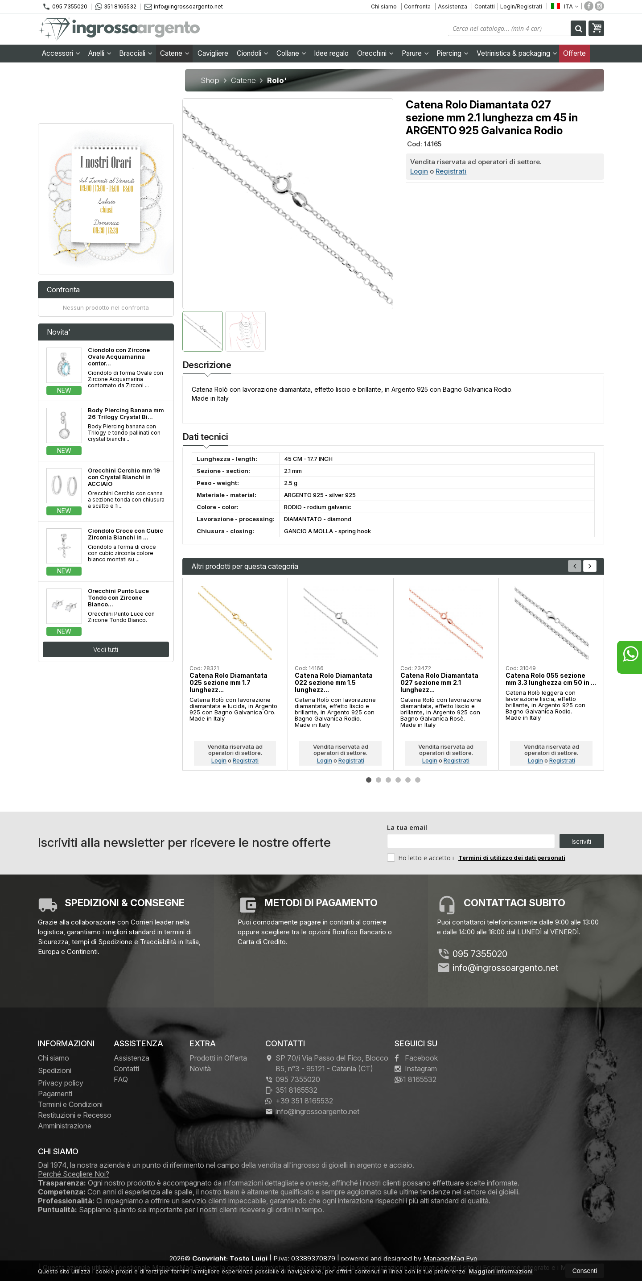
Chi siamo (384, 6)
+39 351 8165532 (299, 1100)
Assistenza (452, 6)
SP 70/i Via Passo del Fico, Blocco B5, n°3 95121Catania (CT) (326, 1063)
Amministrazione (64, 1125)
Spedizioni (54, 1070)
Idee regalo (331, 53)
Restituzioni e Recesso (74, 1115)
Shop (210, 80)
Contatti (484, 6)
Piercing (452, 53)
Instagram (416, 1068)
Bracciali (135, 53)
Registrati (451, 171)
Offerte (574, 53)
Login (419, 171)
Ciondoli (252, 53)
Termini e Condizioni (70, 1104)
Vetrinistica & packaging (517, 53)
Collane (291, 53)
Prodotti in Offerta (218, 1057)
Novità (200, 1068)
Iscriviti (581, 841)
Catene (174, 53)
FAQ (121, 1079)
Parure (415, 53)
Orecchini (375, 53)
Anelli (99, 53)
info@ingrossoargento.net (183, 6)
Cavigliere (213, 53)
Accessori (61, 53)
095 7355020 (64, 7)
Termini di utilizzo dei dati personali (511, 857)
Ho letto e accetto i (421, 857)
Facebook (416, 1057)
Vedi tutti (105, 649)
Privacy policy (60, 1082)
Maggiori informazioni (501, 1271)
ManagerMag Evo (450, 1258)
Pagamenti (55, 1093)
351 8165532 (115, 7)
